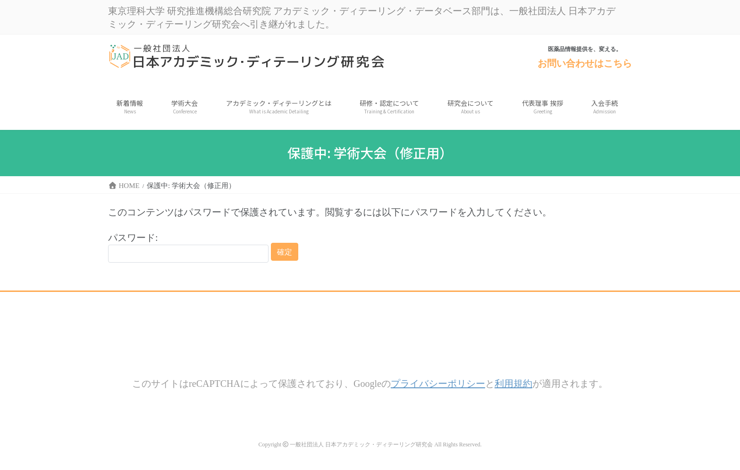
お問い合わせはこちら (585, 63)
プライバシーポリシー (438, 383)
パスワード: (188, 247)
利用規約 (513, 383)
